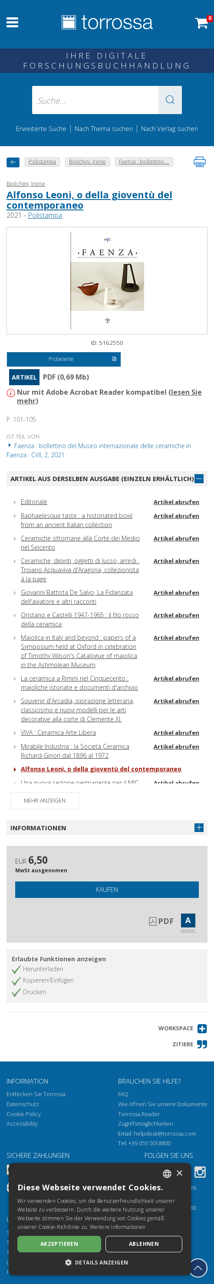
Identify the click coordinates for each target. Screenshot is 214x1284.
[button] (170, 100)
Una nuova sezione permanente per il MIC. (80, 783)
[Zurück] (13, 162)
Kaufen (107, 889)
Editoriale (34, 502)
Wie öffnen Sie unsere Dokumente (162, 1104)
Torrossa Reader (139, 1114)
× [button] (179, 1173)
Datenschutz (23, 1104)
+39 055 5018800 (149, 1143)
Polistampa (45, 215)
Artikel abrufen (176, 502)
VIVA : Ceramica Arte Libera (58, 732)
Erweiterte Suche (41, 128)
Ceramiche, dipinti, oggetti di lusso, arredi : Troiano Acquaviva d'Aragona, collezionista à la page (80, 570)
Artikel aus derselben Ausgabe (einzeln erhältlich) (102, 478)
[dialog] (100, 1219)
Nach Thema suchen (104, 128)
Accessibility (22, 1123)
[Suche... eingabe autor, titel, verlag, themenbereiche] (107, 100)
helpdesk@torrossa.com (165, 1133)
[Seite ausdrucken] (199, 162)
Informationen (38, 827)
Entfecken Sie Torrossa (36, 1094)
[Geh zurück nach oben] (197, 1267)
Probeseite (83, 360)
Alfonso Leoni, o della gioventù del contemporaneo (89, 199)
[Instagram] (200, 1173)
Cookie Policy (24, 1114)
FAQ (123, 1094)
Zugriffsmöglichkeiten (145, 1123)
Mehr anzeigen (45, 800)
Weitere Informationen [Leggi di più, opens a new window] (117, 1227)
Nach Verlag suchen (169, 128)
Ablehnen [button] (144, 1244)
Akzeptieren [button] (59, 1244)
